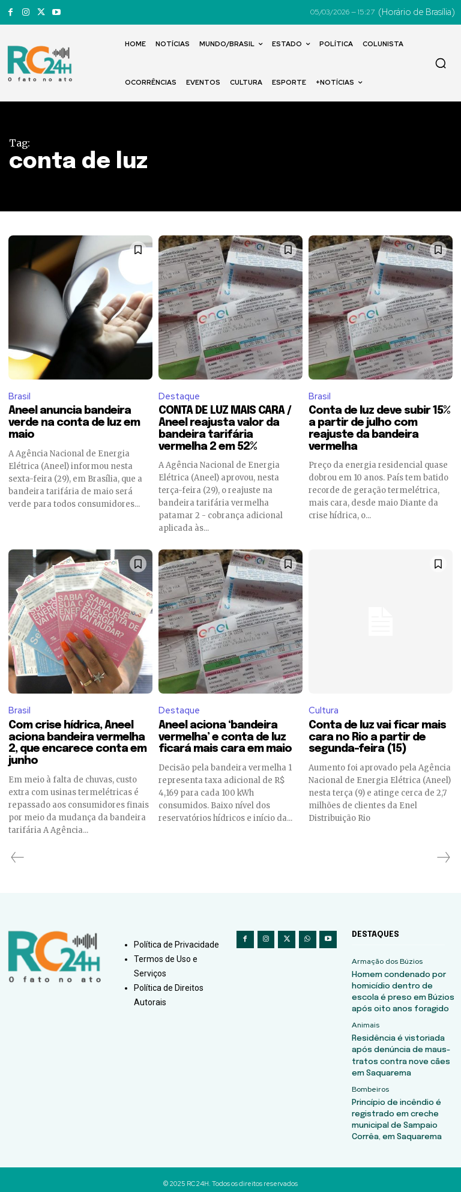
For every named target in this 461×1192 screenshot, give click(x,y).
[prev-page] (17, 858)
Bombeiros (370, 1084)
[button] (440, 63)
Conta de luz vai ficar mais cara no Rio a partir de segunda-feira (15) (377, 738)
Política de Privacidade (176, 945)
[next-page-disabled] (443, 858)
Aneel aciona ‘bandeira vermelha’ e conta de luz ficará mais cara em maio (225, 738)
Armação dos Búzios (386, 962)
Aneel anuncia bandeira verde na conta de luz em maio (74, 423)
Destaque (179, 396)
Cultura (324, 711)
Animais (365, 1023)
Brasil (19, 396)
